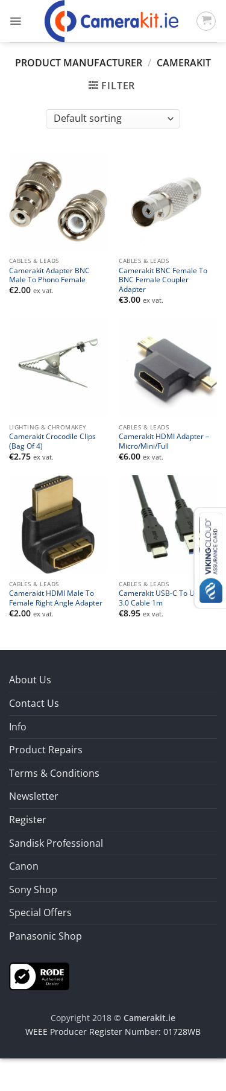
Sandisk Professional (56, 843)
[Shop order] (113, 118)
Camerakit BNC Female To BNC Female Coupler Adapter (163, 280)
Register (27, 819)
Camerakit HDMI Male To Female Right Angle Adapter (55, 598)
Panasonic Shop (45, 936)
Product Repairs (46, 749)
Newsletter (33, 796)
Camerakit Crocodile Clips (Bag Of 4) (52, 441)
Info (18, 726)
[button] (15, 21)
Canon (24, 866)
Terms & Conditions (54, 773)
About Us (30, 679)
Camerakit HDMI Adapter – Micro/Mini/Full (164, 441)
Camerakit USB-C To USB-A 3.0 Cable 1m (165, 598)
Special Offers (40, 912)
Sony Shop (33, 889)
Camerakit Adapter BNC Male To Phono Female (49, 275)
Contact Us (34, 703)
